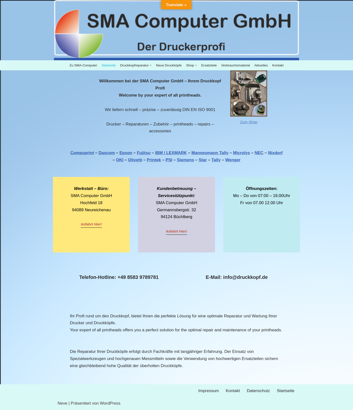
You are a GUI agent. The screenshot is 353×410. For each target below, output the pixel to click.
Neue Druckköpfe (169, 65)
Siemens (185, 160)
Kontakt (278, 65)
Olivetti (135, 160)
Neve (62, 403)
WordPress (110, 403)
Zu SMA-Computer (83, 65)
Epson (125, 152)
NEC (259, 152)
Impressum (208, 390)
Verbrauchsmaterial (235, 65)
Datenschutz (258, 390)
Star (203, 160)
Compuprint (82, 152)
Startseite (109, 65)
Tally (216, 160)
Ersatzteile (209, 65)
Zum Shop (248, 122)
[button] (150, 65)
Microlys (241, 152)
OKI (119, 160)
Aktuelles (261, 65)
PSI (168, 160)
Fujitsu (144, 152)
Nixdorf (275, 152)
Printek (154, 160)
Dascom (107, 152)
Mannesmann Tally (209, 152)
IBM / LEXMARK (171, 152)
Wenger (232, 160)
